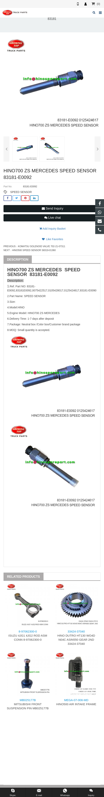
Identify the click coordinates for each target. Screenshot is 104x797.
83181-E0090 (88, 290)
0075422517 (39, 290)
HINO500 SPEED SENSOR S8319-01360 (34, 250)
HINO (13, 269)
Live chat (52, 217)
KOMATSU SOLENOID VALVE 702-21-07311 (41, 246)
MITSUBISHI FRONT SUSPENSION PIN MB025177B (28, 704)
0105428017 (55, 290)
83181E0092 (23, 290)
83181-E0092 (44, 274)
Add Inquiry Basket (52, 228)
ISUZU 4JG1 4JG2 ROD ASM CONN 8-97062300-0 (27, 635)
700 (23, 269)
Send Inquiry (52, 208)
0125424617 (71, 290)
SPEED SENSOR (21, 192)
